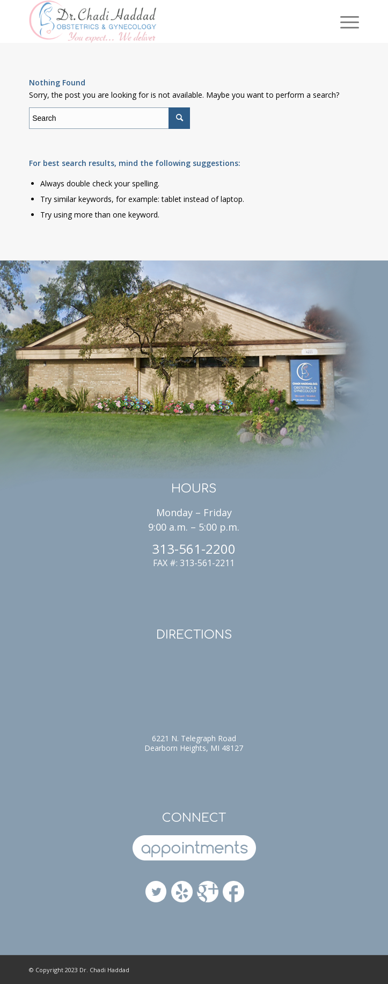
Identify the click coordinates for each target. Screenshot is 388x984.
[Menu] (344, 21)
